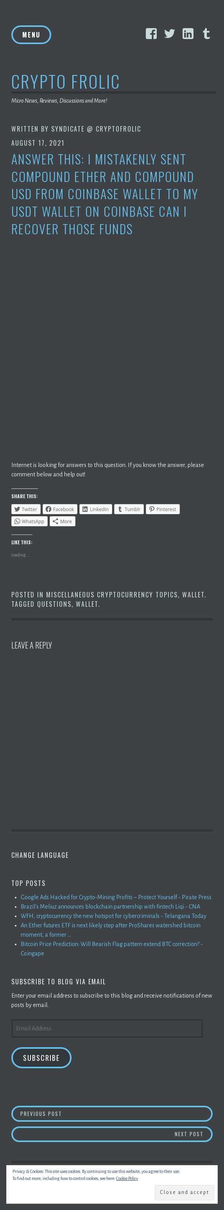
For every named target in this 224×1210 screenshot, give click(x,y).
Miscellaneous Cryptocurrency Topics (112, 594)
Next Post (194, 1134)
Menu (31, 34)
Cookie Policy (127, 1178)
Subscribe (41, 1058)
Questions (54, 604)
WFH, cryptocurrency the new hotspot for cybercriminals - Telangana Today (113, 916)
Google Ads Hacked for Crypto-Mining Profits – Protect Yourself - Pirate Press (116, 897)
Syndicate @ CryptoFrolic (96, 129)
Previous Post (116, 1113)
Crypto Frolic (65, 81)
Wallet (193, 594)
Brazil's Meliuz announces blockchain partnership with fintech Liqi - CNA (110, 906)
